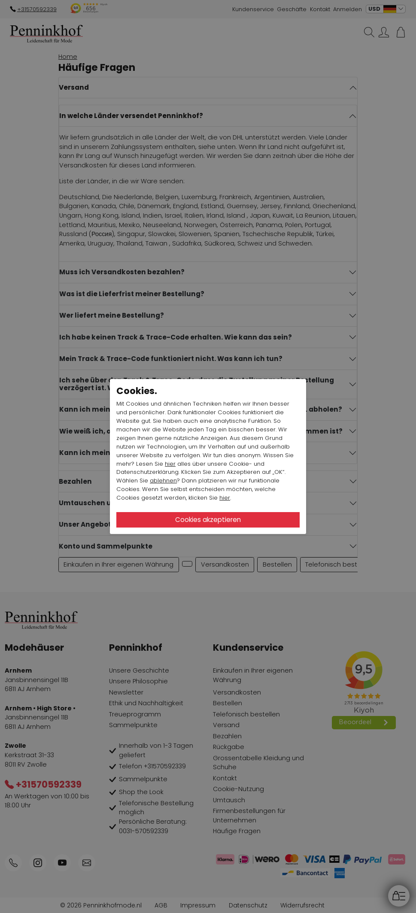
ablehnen (163, 480)
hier (170, 464)
